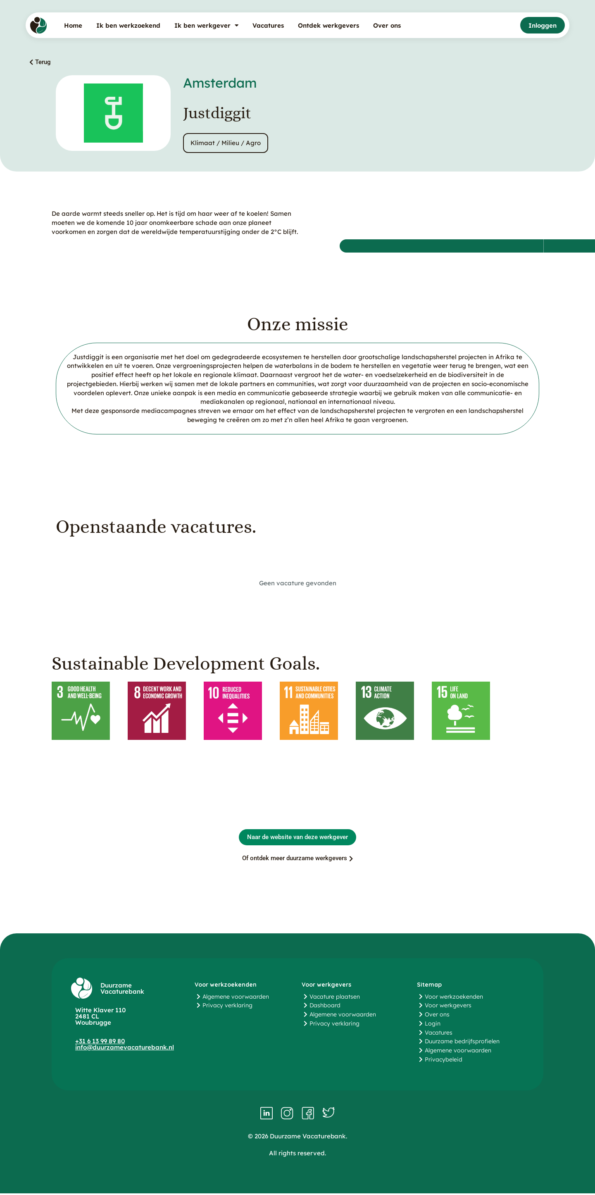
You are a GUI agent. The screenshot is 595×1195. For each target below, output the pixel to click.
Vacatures (268, 25)
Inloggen (542, 25)
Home (73, 25)
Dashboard (324, 1007)
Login (432, 1025)
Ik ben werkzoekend (128, 25)
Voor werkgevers (448, 1007)
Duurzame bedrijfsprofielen (462, 1043)
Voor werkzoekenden (454, 998)
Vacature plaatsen (334, 998)
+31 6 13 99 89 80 (100, 1043)
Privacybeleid (443, 1061)
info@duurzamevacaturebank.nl (124, 1049)
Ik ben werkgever (206, 25)
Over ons (387, 25)
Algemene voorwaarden (235, 998)
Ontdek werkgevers (328, 25)
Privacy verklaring (227, 1007)
